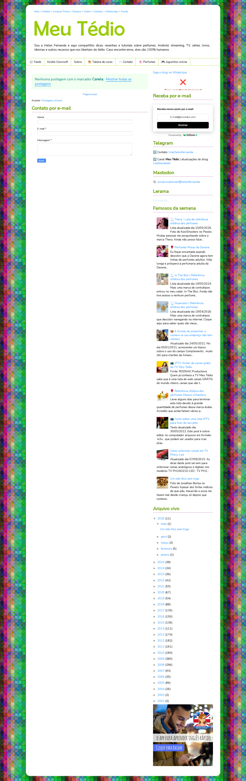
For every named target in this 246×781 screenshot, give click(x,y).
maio (164, 524)
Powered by (183, 135)
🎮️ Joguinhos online (174, 62)
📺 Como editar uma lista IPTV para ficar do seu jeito (189, 421)
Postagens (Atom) (51, 100)
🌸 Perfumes (147, 62)
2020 (161, 592)
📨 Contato (126, 62)
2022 (161, 580)
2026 (161, 518)
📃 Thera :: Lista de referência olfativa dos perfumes (189, 221)
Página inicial (90, 94)
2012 (161, 640)
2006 (161, 677)
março (165, 543)
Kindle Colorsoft (57, 62)
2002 (161, 701)
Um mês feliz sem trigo (184, 479)
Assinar (183, 125)
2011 (161, 647)
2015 (161, 622)
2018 (161, 604)
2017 (161, 610)
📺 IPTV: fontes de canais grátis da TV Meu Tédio (190, 365)
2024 (161, 568)
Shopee (76, 11)
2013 (161, 634)
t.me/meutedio (162, 163)
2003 (161, 695)
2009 (161, 659)
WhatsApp (112, 11)
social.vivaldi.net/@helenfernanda (178, 182)
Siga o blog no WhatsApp (170, 72)
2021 (161, 586)
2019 (161, 598)
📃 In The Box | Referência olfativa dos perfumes (187, 277)
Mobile (46, 11)
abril (164, 537)
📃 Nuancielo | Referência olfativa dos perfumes (186, 305)
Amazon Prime (61, 11)
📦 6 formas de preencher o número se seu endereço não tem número (191, 335)
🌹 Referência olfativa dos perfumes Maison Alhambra (188, 393)
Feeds (124, 11)
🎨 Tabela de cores (100, 62)
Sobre (87, 11)
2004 (161, 689)
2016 (161, 616)
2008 (161, 665)
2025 (161, 562)
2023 (161, 574)
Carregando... (161, 200)
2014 (161, 628)
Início (37, 11)
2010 (161, 653)
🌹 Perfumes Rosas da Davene (189, 247)
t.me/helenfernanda (181, 152)
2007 (161, 671)
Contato (98, 11)
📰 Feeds (35, 62)
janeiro (165, 555)
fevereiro (167, 549)
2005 (161, 683)
